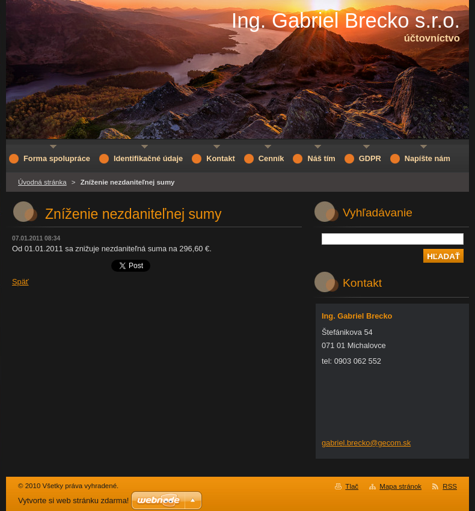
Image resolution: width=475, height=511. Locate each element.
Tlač (351, 486)
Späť (20, 281)
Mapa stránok (400, 486)
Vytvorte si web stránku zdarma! (73, 500)
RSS (450, 486)
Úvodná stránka (42, 182)
